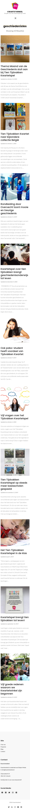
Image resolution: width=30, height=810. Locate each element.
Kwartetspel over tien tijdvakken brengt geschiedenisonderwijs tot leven (14, 273)
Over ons (3, 744)
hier (7, 780)
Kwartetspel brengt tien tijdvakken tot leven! (15, 619)
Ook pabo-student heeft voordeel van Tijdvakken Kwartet (12, 351)
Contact (3, 751)
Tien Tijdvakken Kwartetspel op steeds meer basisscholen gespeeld (14, 484)
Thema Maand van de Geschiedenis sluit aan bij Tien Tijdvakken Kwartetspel (14, 71)
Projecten (3, 747)
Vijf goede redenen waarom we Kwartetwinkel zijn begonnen (12, 689)
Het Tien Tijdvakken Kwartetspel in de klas (14, 551)
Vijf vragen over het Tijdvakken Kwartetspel (14, 417)
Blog (2, 749)
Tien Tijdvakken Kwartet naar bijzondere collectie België (15, 137)
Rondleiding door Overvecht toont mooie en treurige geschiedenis (14, 208)
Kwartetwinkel (15, 11)
